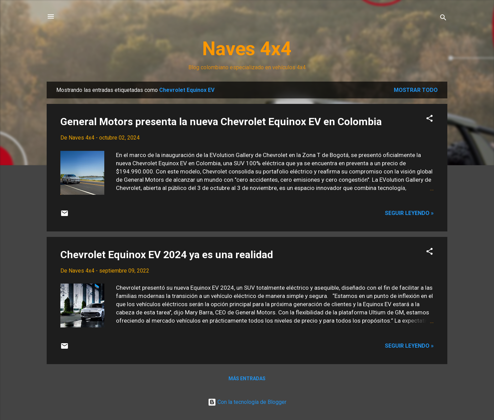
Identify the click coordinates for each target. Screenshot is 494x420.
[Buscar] (443, 18)
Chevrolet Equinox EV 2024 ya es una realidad (166, 255)
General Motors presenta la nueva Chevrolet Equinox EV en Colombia (221, 122)
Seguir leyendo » (409, 213)
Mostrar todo (416, 90)
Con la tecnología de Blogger (247, 402)
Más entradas (247, 378)
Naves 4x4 (247, 49)
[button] (429, 119)
